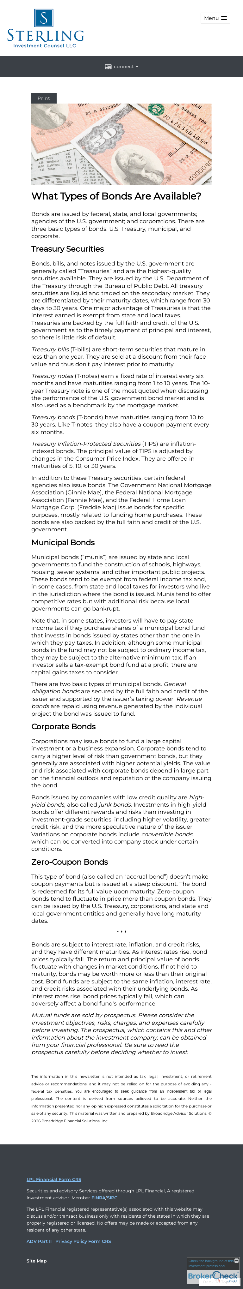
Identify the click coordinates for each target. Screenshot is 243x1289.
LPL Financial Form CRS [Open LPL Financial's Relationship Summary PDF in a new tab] (54, 1179)
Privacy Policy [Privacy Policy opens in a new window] (71, 1241)
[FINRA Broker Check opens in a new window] (213, 1270)
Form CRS (99, 1241)
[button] (215, 18)
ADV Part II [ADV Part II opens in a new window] (39, 1241)
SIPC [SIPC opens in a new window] (112, 1198)
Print (44, 98)
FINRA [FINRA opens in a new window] (98, 1198)
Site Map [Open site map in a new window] (37, 1261)
